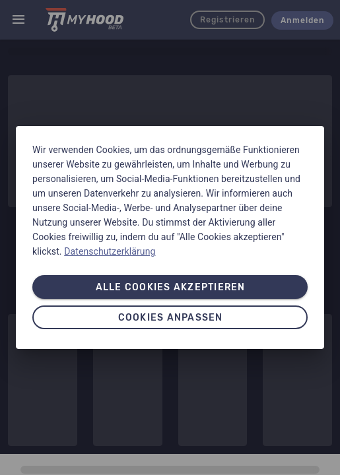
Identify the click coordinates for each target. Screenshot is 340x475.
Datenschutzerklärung (109, 251)
